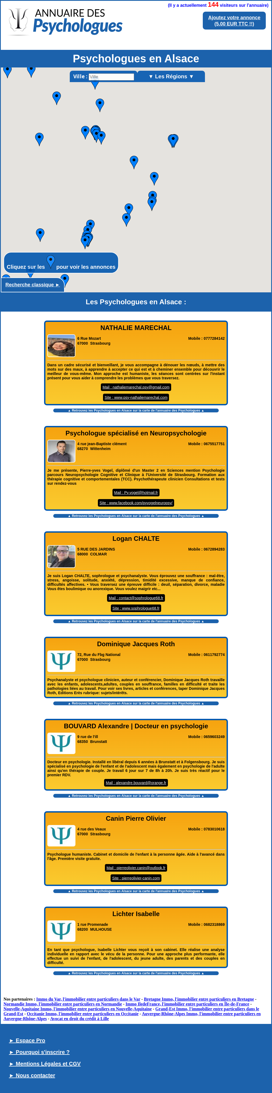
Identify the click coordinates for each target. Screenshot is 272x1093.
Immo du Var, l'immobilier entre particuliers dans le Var (88, 999)
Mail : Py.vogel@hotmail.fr (136, 492)
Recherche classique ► (32, 284)
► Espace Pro (27, 1040)
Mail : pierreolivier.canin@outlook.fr (136, 868)
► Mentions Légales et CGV (45, 1064)
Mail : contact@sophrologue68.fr (136, 598)
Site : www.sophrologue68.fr (136, 608)
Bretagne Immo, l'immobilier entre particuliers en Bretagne (199, 999)
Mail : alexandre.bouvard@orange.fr (136, 783)
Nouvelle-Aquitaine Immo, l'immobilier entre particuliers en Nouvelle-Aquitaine (78, 1009)
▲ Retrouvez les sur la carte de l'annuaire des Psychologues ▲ (136, 410)
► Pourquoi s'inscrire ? (39, 1052)
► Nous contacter (32, 1075)
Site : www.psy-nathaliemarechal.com (136, 397)
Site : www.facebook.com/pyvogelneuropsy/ (136, 503)
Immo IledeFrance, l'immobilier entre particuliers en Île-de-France (187, 1004)
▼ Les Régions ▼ (171, 76)
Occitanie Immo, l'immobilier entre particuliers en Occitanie (82, 1013)
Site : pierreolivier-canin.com (136, 878)
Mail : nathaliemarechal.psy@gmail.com (136, 387)
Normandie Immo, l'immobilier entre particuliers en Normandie (63, 1004)
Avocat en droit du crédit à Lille (79, 1018)
